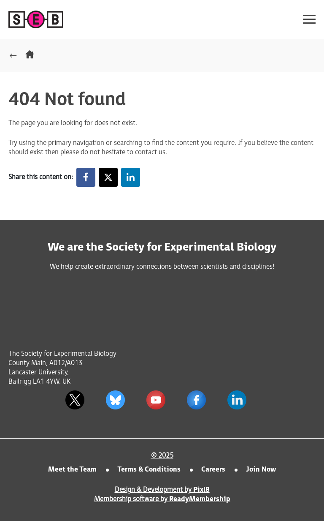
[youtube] (156, 400)
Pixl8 (201, 490)
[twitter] (75, 400)
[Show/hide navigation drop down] (309, 19)
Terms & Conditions (149, 470)
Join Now (261, 470)
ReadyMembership (199, 499)
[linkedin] (237, 400)
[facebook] (196, 400)
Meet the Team (72, 470)
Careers (213, 470)
